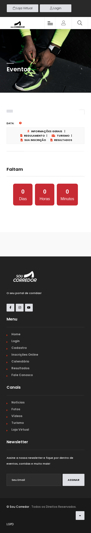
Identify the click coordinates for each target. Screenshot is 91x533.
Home (15, 334)
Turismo (61, 136)
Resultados (61, 140)
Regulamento (32, 136)
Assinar (73, 480)
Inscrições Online (24, 355)
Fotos (15, 409)
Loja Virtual (23, 8)
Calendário (20, 361)
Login (55, 8)
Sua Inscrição (33, 140)
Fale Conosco (22, 375)
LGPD (10, 524)
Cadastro (19, 348)
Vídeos (16, 416)
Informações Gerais (44, 131)
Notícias (18, 402)
